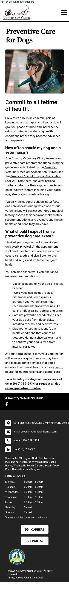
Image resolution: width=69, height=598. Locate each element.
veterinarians (13, 210)
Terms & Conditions (33, 577)
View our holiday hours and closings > (26, 517)
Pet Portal (35, 541)
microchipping (28, 371)
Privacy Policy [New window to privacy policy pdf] (15, 577)
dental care (52, 371)
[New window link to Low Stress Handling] (17, 557)
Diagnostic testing (24, 328)
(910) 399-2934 (24, 383)
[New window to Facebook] (7, 405)
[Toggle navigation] (64, 13)
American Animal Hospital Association (35, 176)
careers (35, 529)
